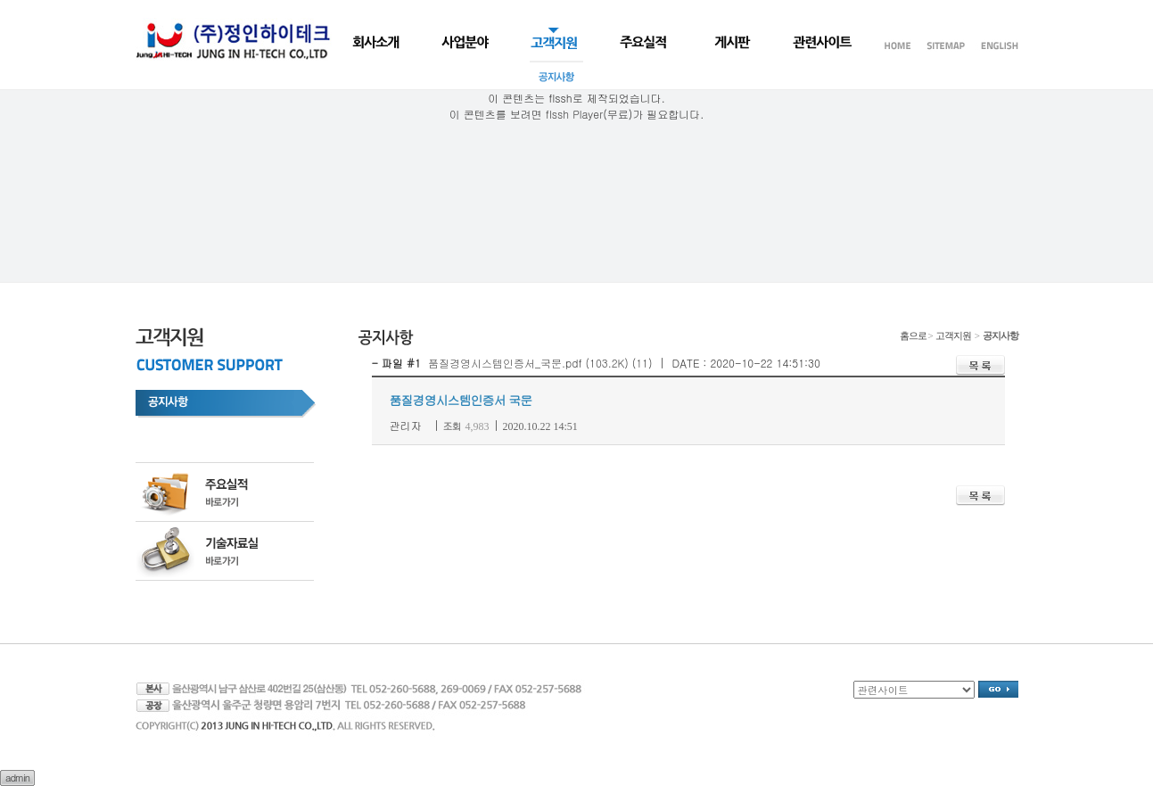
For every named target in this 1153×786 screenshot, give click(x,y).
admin (17, 777)
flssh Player (574, 113)
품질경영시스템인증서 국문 (461, 400)
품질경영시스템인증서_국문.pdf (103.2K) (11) (540, 362)
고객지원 (954, 335)
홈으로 (913, 335)
